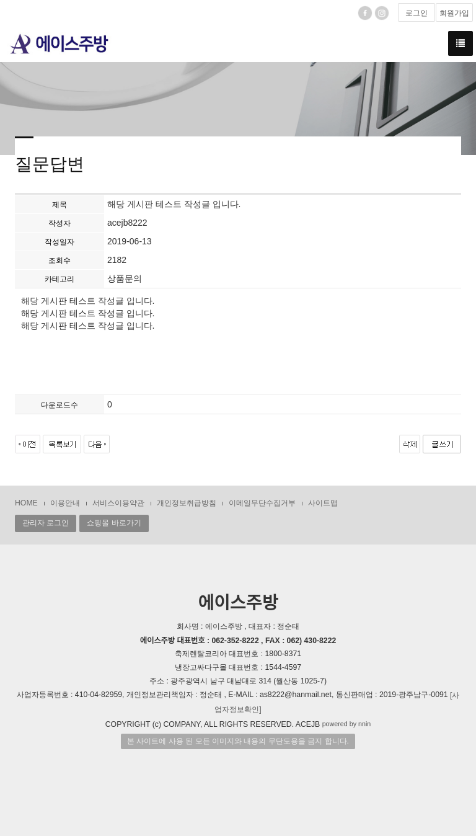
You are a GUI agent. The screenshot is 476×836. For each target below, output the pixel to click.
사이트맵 (323, 503)
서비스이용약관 (118, 503)
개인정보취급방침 (186, 503)
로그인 (416, 13)
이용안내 (65, 503)
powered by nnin (346, 723)
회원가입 (454, 13)
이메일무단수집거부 (262, 503)
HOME (26, 503)
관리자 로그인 (45, 522)
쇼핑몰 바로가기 (114, 522)
